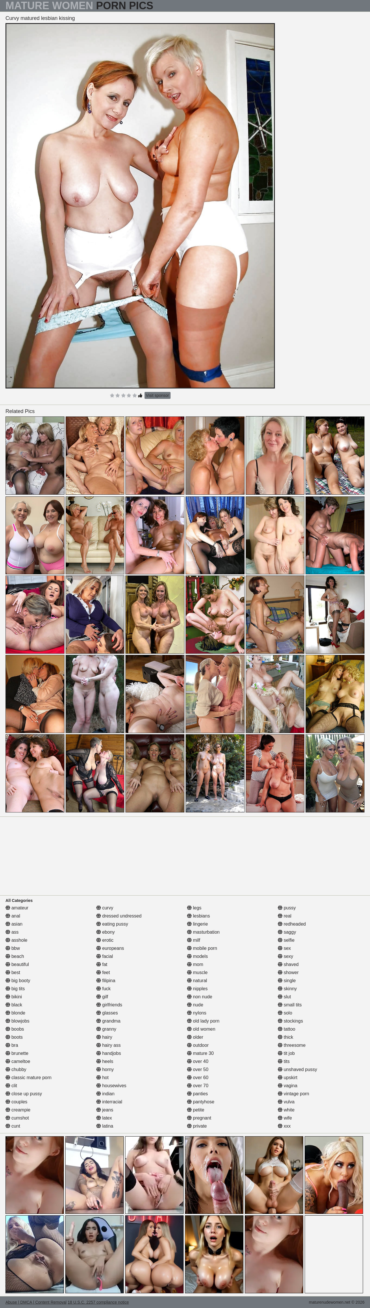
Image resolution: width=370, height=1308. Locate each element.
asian (14, 924)
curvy (104, 907)
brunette (16, 1053)
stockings (290, 1021)
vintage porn (293, 1093)
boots (14, 1037)
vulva (286, 1101)
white (286, 1109)
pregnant (199, 1117)
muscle (197, 972)
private (197, 1126)
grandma (108, 1021)
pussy (287, 907)
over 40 (197, 1061)
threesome (292, 1045)
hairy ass (108, 1045)
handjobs (108, 1053)
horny (105, 1069)
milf (193, 940)
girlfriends (109, 1004)
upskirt (287, 1077)
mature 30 (200, 1053)
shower (288, 972)
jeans (104, 1109)
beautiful (17, 964)
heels (104, 1061)
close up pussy (23, 1093)
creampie (17, 1109)
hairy (104, 1037)
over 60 (197, 1077)
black (13, 1004)
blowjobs (17, 1021)
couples (16, 1101)
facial (104, 956)
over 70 (197, 1085)
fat (101, 964)
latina (104, 1126)
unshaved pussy (297, 1069)
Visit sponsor (157, 395)
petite (195, 1109)
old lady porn (203, 1021)
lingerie (197, 924)
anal (12, 915)
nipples (197, 988)
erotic (105, 940)
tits (284, 1061)
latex (104, 1117)
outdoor (198, 1045)
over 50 (197, 1069)
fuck (103, 988)
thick (285, 1037)
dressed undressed (119, 915)
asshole (16, 940)
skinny (287, 988)
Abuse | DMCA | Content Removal (35, 1302)
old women (201, 1029)
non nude (199, 996)
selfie (286, 940)
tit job (286, 1053)
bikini (13, 996)
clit (11, 1085)
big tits (15, 988)
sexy (285, 956)
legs (194, 907)
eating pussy (112, 924)
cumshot (17, 1117)
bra (11, 1045)
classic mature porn (28, 1077)
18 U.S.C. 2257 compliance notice (98, 1302)
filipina (105, 980)
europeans (110, 948)
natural (197, 980)
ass (11, 932)
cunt (12, 1126)
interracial (109, 1101)
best (12, 972)
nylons (196, 1012)
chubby (15, 1069)
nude (195, 1004)
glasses (107, 1012)
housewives (111, 1085)
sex (284, 948)
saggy (287, 932)
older (195, 1037)
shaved (288, 964)
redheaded (292, 924)
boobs (14, 1029)
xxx (284, 1126)
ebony (105, 932)
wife (285, 1117)
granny (106, 1029)
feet (103, 972)
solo (285, 1012)
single (287, 980)
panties (197, 1093)
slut (284, 996)
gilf (102, 996)
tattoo (286, 1029)
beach (14, 956)
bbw (12, 948)
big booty (17, 980)
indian (105, 1093)
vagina (287, 1085)
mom (195, 964)
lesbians (198, 915)
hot (102, 1077)
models (197, 956)
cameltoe (17, 1061)
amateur (16, 907)
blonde (15, 1012)
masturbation (203, 932)
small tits (290, 1004)
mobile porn (202, 948)
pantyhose (200, 1101)
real (284, 915)
